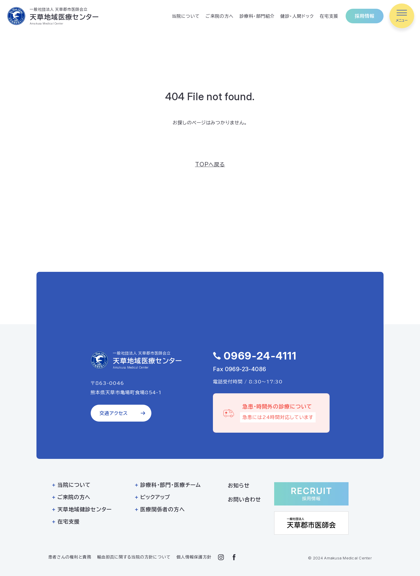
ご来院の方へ (220, 16)
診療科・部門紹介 (257, 16)
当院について (186, 16)
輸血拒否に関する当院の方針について (134, 557)
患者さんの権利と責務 (69, 557)
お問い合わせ (244, 499)
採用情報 (364, 16)
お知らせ (239, 485)
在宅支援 (329, 16)
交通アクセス (113, 413)
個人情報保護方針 (193, 557)
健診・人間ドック (297, 16)
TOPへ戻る (210, 164)
